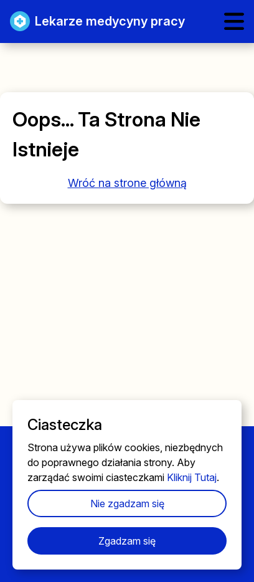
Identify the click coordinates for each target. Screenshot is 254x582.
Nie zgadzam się (127, 503)
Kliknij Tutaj (192, 477)
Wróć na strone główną (127, 182)
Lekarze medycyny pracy (97, 21)
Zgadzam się (127, 541)
